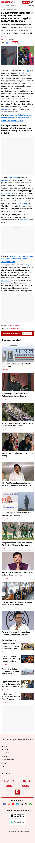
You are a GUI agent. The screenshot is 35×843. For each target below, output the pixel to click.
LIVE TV (26, 2)
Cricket (3, 548)
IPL (28, 70)
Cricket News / (15, 5)
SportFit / (8, 5)
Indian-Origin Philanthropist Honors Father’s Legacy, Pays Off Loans (15, 394)
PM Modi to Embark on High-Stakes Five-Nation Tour (17, 365)
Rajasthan (5, 109)
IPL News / (24, 5)
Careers (3, 770)
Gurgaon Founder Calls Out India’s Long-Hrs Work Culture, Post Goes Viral (11, 660)
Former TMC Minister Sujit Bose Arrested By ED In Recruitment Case (17, 573)
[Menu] (32, 2)
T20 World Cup (21, 203)
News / (3, 5)
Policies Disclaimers (7, 760)
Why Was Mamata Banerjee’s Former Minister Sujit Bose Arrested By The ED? (16, 484)
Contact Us (4, 750)
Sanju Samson (24, 73)
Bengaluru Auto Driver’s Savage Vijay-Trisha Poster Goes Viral (10, 647)
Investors (4, 763)
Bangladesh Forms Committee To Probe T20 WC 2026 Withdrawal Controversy (17, 543)
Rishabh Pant (6, 280)
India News (5, 488)
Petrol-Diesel (5, 773)
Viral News (4, 399)
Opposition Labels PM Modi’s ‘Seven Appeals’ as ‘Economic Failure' (11, 684)
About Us (4, 746)
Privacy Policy (5, 753)
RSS (2, 767)
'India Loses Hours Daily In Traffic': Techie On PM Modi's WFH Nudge (17, 424)
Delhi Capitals (13, 178)
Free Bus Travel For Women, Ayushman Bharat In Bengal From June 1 (17, 603)
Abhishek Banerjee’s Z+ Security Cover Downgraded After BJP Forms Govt (16, 633)
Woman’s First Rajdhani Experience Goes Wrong (17, 454)
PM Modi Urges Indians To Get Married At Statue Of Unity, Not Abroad (17, 514)
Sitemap (4, 756)
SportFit (3, 39)
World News (5, 369)
